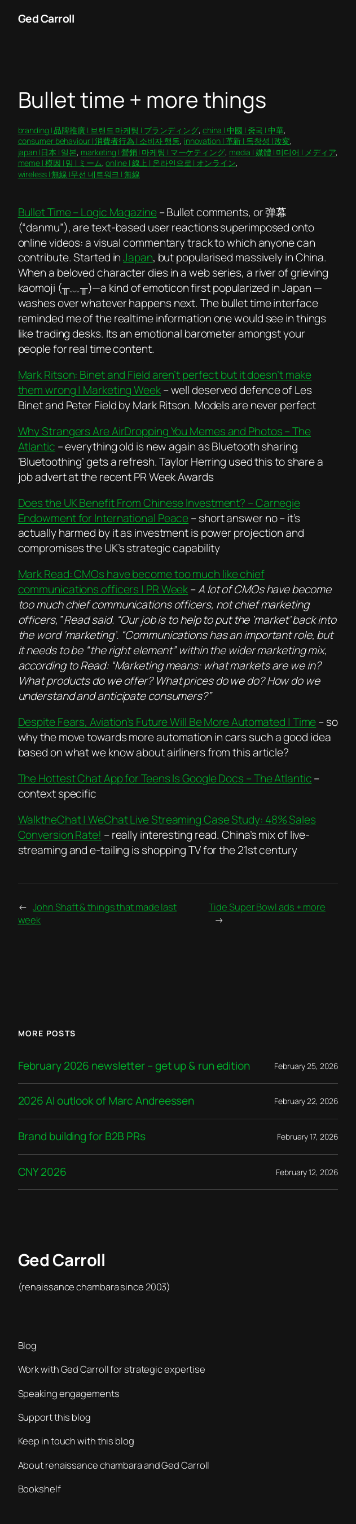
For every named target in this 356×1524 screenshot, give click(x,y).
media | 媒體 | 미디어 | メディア (282, 152)
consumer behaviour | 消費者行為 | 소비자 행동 (99, 140)
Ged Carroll (46, 18)
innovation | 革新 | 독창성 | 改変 (237, 140)
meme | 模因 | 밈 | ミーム (60, 162)
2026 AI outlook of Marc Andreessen (106, 1101)
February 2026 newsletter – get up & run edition (134, 1066)
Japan (138, 257)
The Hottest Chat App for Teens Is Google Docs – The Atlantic (165, 778)
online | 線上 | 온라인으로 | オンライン (170, 162)
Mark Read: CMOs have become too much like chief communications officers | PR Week (141, 582)
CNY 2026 (42, 1172)
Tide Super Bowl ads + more (267, 906)
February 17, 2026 (307, 1136)
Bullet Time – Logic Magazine (87, 212)
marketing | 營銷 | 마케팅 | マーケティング (153, 152)
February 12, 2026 (307, 1172)
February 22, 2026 (306, 1101)
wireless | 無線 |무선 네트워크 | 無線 (79, 174)
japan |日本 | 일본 (47, 152)
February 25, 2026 (306, 1066)
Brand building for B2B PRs (82, 1137)
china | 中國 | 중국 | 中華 (243, 130)
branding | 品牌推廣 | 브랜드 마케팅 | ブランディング (108, 130)
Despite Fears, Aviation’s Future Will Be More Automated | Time (167, 722)
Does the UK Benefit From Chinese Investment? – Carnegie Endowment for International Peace (159, 510)
